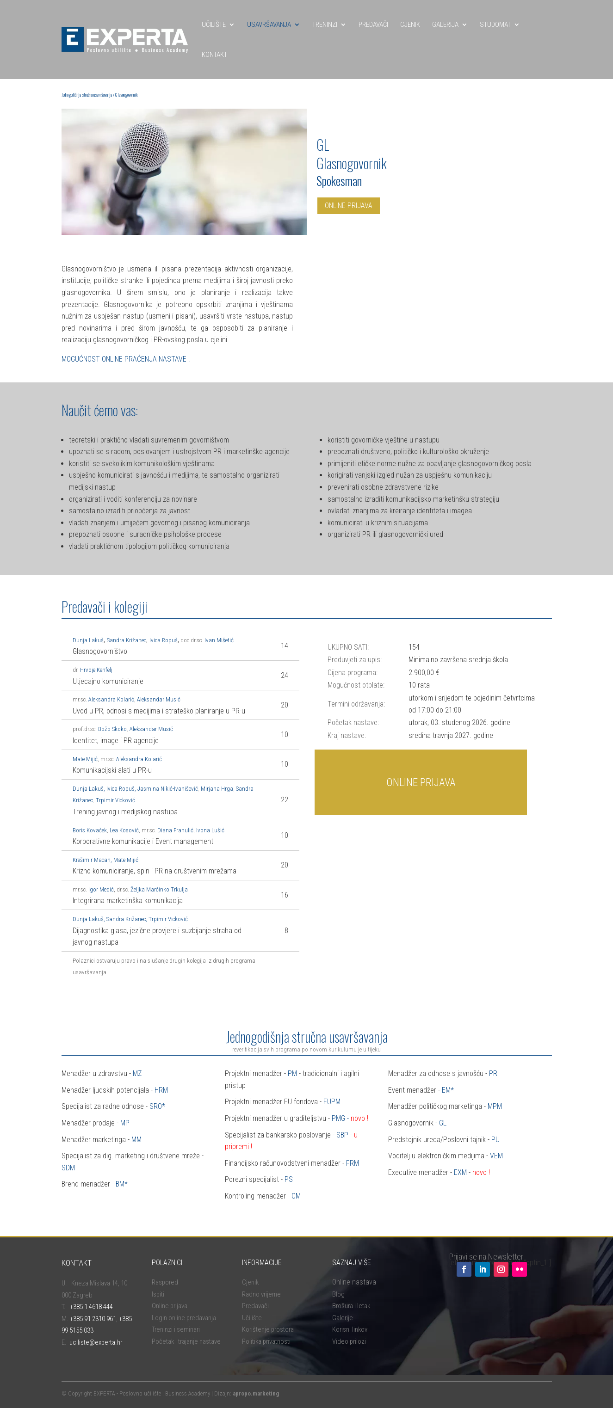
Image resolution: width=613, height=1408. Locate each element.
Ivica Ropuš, (121, 788)
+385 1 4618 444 (91, 1307)
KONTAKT (214, 54)
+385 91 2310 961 (93, 1319)
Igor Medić (101, 889)
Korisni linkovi (350, 1329)
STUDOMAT (495, 24)
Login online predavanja (184, 1318)
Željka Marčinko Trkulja (159, 889)
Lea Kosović (124, 830)
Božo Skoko (112, 729)
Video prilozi (349, 1341)
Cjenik (250, 1282)
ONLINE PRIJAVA (348, 205)
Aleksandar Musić (158, 699)
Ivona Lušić (210, 830)
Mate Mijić (85, 759)
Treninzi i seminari (176, 1329)
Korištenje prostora (268, 1329)
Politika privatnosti (266, 1341)
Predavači (255, 1306)
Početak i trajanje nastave (186, 1341)
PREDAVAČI (373, 24)
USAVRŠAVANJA (269, 24)
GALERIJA (445, 24)
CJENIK (410, 24)
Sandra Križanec (126, 919)
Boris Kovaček (90, 830)
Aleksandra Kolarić (111, 699)
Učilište (252, 1318)
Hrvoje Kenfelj (96, 669)
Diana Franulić (175, 830)
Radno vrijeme (261, 1294)
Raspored (165, 1282)
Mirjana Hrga (217, 788)
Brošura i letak (351, 1306)
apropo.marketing (256, 1393)
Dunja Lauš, (89, 788)
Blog (338, 1294)
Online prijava (169, 1306)
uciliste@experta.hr (95, 1342)
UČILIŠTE (214, 24)
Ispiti (158, 1294)
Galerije (342, 1318)
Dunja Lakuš (88, 919)
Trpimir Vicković (115, 800)
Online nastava (354, 1282)
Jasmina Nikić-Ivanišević (167, 788)
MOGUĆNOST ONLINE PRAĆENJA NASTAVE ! (126, 359)
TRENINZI (324, 24)
